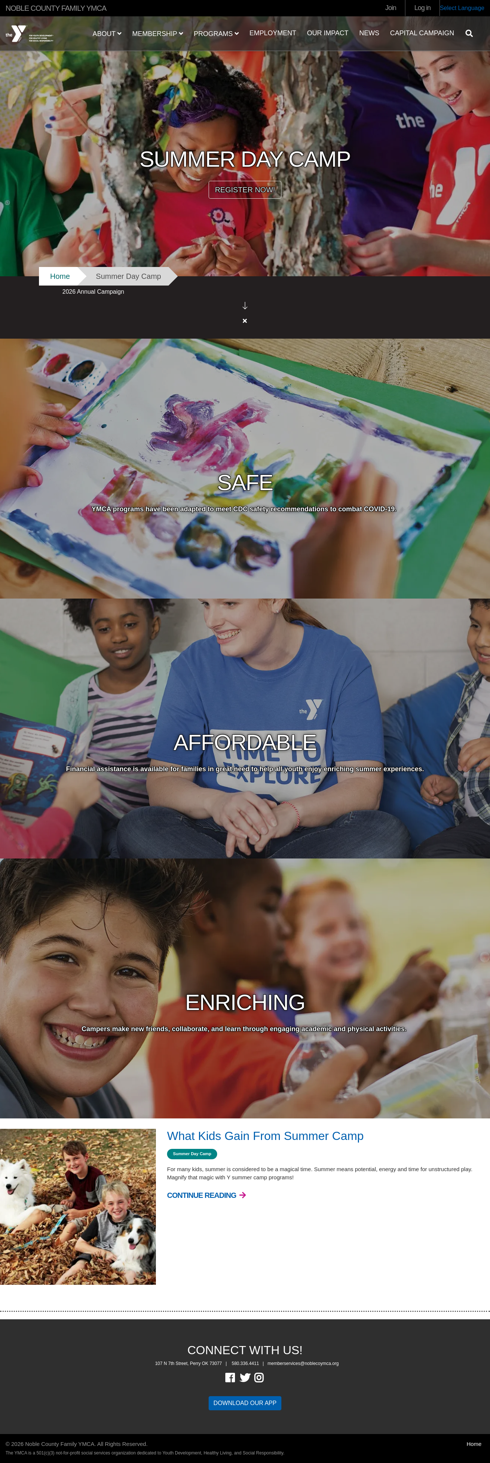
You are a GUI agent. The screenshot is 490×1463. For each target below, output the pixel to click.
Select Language (462, 8)
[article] (245, 300)
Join (390, 8)
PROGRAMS (216, 34)
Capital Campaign (422, 33)
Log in (422, 8)
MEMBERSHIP (157, 34)
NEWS (369, 33)
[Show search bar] (472, 33)
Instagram (264, 1364)
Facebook (235, 1364)
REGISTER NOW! (245, 190)
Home (60, 276)
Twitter (245, 1364)
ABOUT (107, 34)
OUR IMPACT (328, 33)
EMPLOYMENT (272, 33)
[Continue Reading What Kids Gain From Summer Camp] (206, 1181)
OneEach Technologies (46, 1453)
